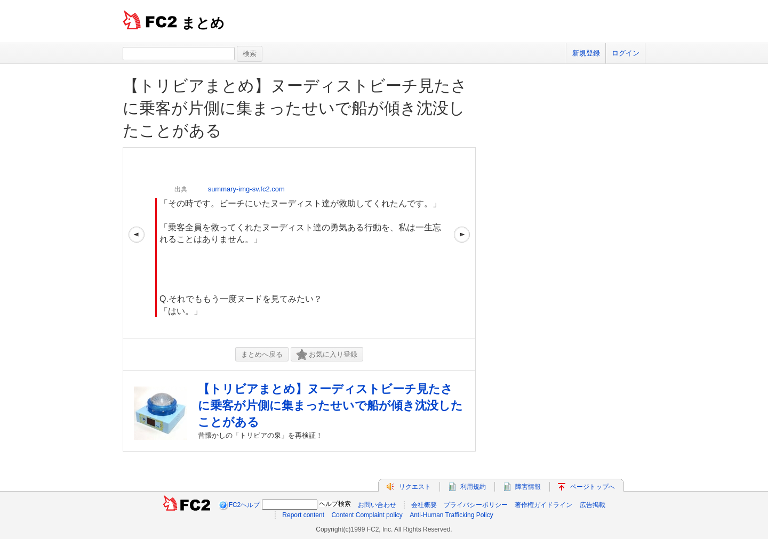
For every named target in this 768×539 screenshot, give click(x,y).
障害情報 (528, 486)
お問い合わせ (377, 505)
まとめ (203, 23)
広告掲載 (592, 505)
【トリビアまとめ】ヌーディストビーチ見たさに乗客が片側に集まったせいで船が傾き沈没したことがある (295, 108)
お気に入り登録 (327, 354)
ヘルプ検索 (335, 504)
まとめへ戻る (262, 354)
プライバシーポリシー (476, 505)
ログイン (625, 53)
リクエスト (415, 486)
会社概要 (424, 505)
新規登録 (586, 53)
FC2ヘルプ (244, 505)
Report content (303, 515)
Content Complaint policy (366, 515)
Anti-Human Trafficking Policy (451, 515)
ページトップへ (592, 486)
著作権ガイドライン (543, 505)
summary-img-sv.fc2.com (246, 189)
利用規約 (473, 486)
